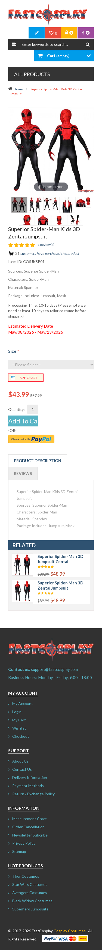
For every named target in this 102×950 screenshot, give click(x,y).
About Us (20, 761)
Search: (14, 44)
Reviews (23, 473)
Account (69, 33)
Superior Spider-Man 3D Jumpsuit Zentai (60, 559)
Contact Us (22, 769)
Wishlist (19, 728)
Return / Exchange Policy (33, 793)
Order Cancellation (28, 826)
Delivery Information (29, 777)
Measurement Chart (29, 818)
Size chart (28, 378)
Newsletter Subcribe (30, 835)
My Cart (19, 720)
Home (18, 89)
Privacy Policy (23, 843)
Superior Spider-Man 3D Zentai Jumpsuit (60, 585)
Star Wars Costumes (29, 884)
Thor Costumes (25, 876)
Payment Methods (28, 785)
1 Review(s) (46, 245)
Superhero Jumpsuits (30, 909)
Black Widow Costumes (32, 900)
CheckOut (37, 33)
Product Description (37, 460)
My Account (22, 703)
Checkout (20, 736)
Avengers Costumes (29, 892)
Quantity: (16, 409)
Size (13, 351)
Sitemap (19, 851)
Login (16, 711)
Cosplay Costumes (70, 930)
